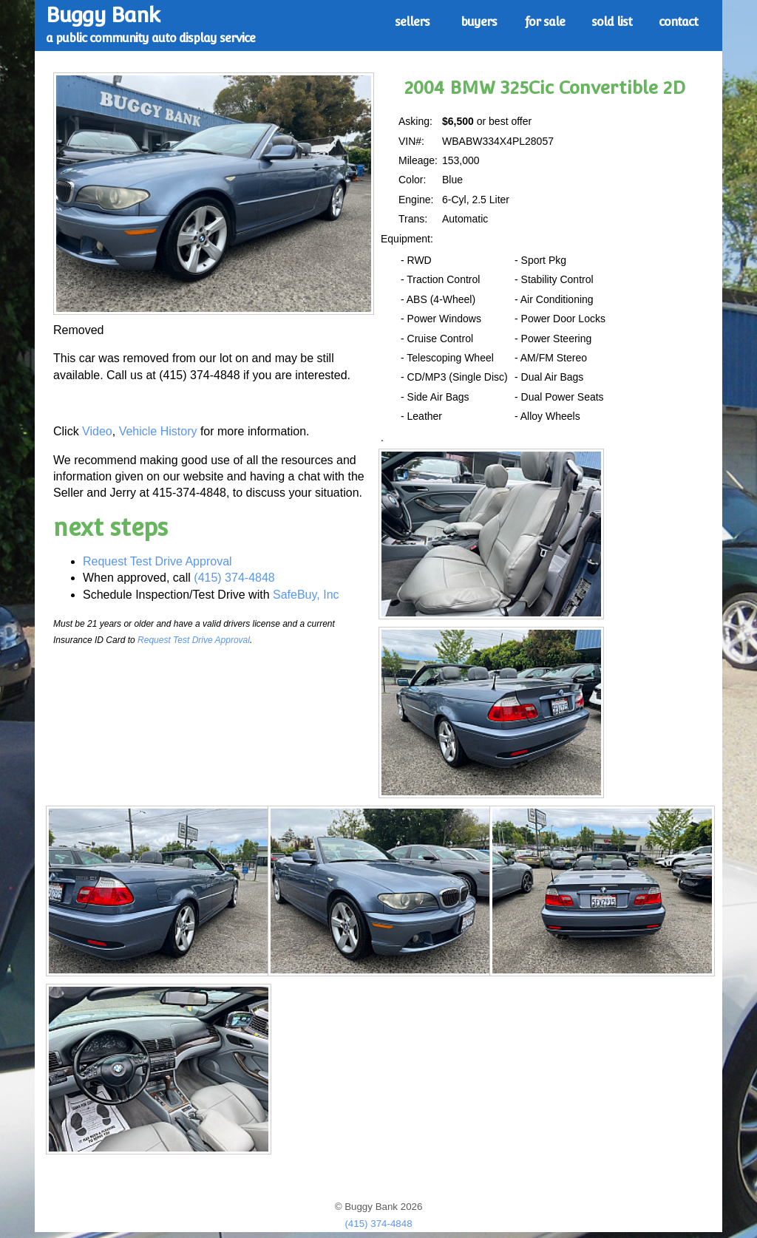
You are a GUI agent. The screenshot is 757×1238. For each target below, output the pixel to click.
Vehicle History (158, 431)
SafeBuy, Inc (306, 594)
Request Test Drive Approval (157, 561)
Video (97, 431)
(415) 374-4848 (234, 577)
